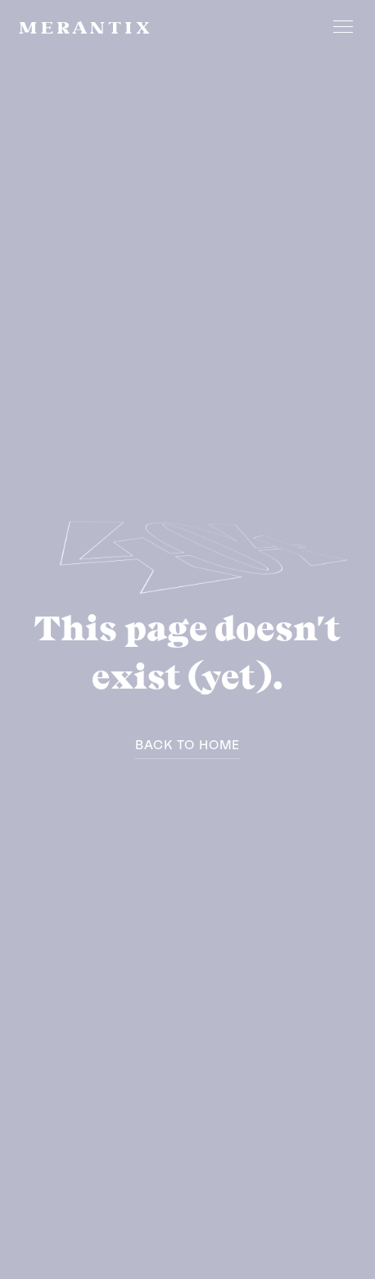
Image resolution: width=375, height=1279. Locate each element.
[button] (339, 26)
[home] (84, 26)
